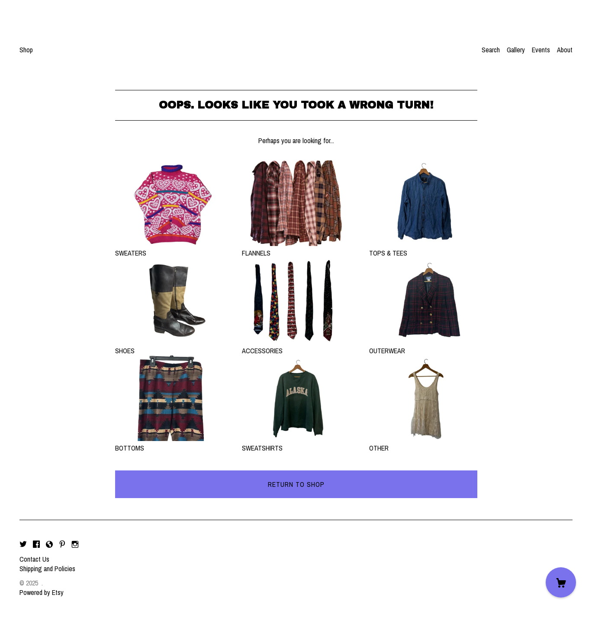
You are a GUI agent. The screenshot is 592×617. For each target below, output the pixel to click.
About (565, 49)
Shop (26, 49)
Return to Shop (296, 484)
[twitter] (23, 544)
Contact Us (34, 559)
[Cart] (561, 582)
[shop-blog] (49, 544)
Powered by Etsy (41, 592)
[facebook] (36, 544)
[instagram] (75, 544)
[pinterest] (62, 544)
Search (491, 49)
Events (541, 49)
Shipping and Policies (47, 568)
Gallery (516, 49)
